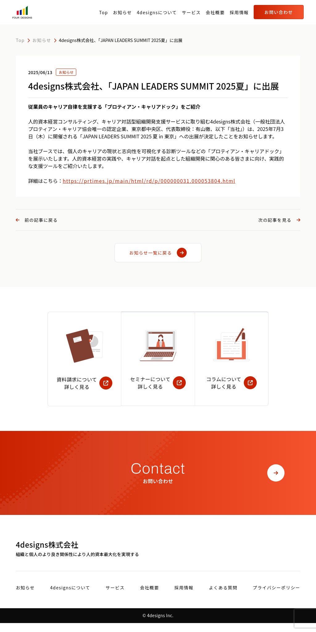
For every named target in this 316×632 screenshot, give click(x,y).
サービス (191, 12)
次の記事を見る (279, 220)
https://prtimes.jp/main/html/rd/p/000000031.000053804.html (149, 180)
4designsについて (157, 12)
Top (103, 12)
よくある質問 (223, 596)
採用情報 (239, 12)
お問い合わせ (278, 12)
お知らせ (122, 12)
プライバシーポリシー (276, 596)
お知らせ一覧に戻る (158, 253)
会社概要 (215, 12)
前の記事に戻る (37, 220)
